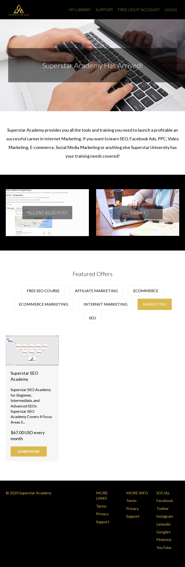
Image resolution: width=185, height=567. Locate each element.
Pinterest (164, 539)
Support (104, 9)
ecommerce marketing (43, 304)
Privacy (102, 513)
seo (92, 318)
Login (171, 9)
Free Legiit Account (139, 9)
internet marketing (105, 304)
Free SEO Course (43, 290)
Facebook (164, 500)
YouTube (163, 547)
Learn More (29, 451)
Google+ (163, 531)
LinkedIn (163, 524)
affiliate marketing (96, 290)
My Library (80, 9)
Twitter (162, 508)
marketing (154, 304)
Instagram (164, 516)
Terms (101, 506)
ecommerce (145, 290)
